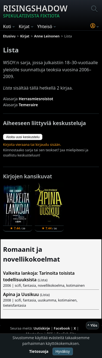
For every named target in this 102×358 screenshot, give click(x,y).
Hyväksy (62, 351)
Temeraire (28, 104)
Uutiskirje (41, 328)
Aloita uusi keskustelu (22, 137)
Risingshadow (35, 11)
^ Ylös (92, 325)
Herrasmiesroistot (36, 98)
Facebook (62, 328)
